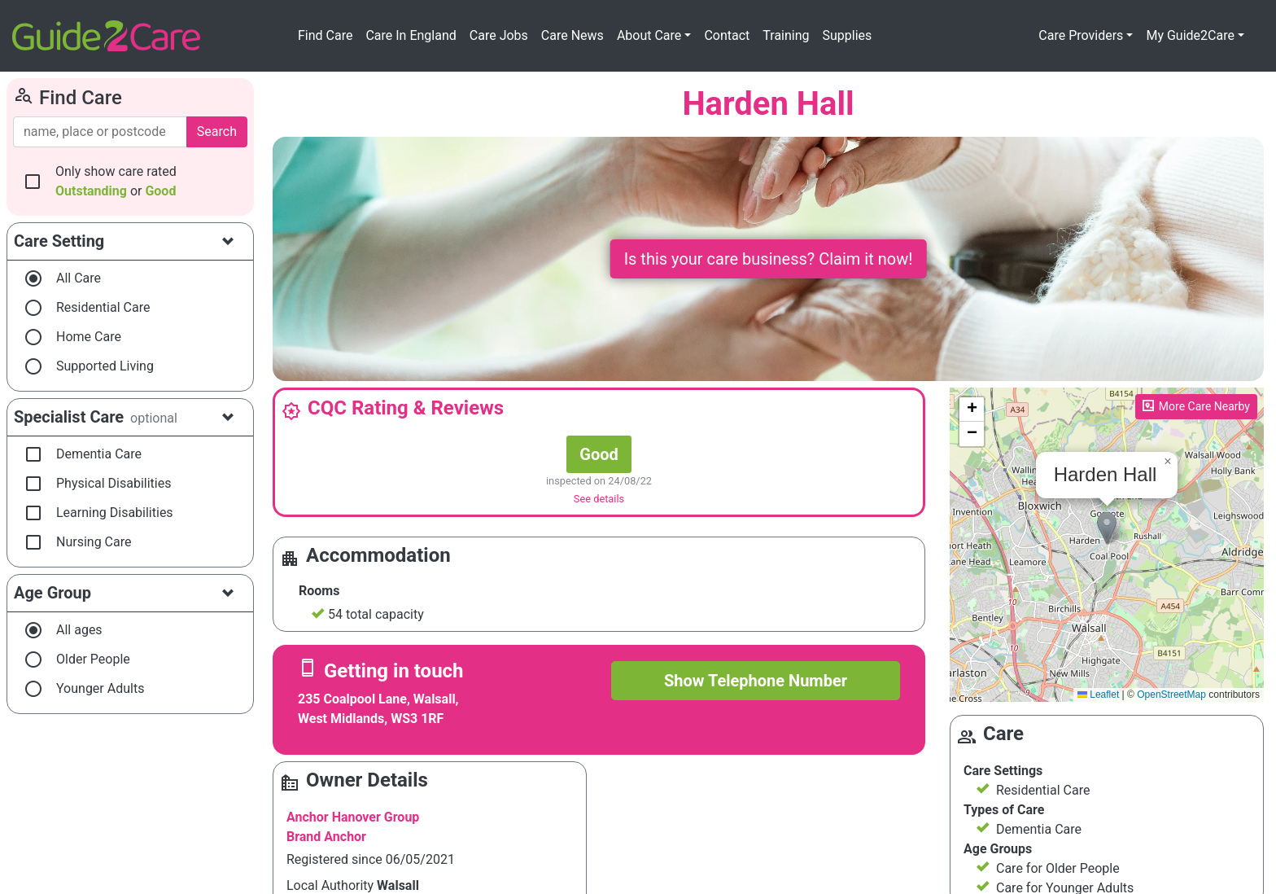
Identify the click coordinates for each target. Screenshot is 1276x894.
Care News (572, 35)
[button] (1106, 528)
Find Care (325, 35)
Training (786, 35)
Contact (726, 35)
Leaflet (1098, 694)
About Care (649, 35)
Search (217, 131)
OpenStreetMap (1171, 694)
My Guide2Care (1190, 35)
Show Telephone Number (755, 680)
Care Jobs (499, 35)
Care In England (410, 35)
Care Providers (1080, 35)
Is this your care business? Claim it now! (768, 259)
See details (599, 499)
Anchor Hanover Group (352, 817)
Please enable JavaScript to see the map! (1105, 544)
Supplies (847, 35)
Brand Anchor (326, 836)
